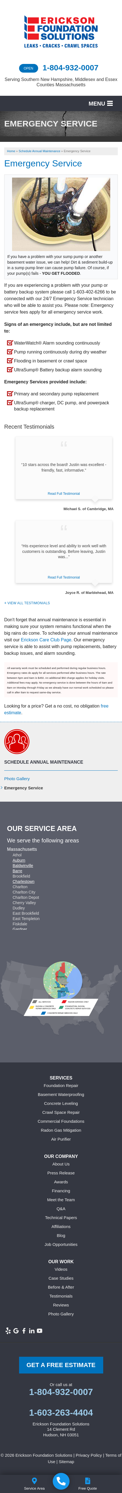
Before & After (61, 1287)
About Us (61, 1164)
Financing (61, 1190)
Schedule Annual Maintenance (43, 762)
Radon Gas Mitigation (61, 1130)
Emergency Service (23, 787)
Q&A (61, 1208)
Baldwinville (23, 865)
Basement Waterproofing (61, 1094)
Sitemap (66, 1461)
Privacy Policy (89, 1455)
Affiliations (60, 1226)
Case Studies (61, 1278)
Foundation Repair (61, 1085)
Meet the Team (61, 1199)
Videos (61, 1269)
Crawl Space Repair (61, 1112)
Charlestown (23, 881)
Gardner (20, 929)
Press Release (61, 1172)
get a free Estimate (60, 1364)
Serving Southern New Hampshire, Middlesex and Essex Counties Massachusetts (61, 82)
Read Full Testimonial (64, 494)
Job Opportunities (61, 1244)
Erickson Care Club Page (46, 639)
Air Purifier (61, 1139)
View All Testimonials (28, 603)
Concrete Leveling (61, 1103)
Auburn (19, 860)
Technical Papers (61, 1217)
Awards (61, 1181)
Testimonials (61, 1296)
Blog (61, 1235)
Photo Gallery (17, 778)
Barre (17, 871)
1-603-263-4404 (61, 1412)
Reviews (61, 1305)
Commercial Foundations (61, 1121)
